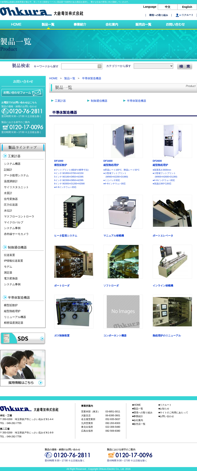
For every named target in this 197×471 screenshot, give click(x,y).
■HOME (136, 405)
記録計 (8, 169)
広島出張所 (87, 430)
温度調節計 (11, 181)
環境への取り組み (158, 15)
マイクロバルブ (13, 222)
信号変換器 (11, 198)
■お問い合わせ (166, 416)
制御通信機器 (99, 100)
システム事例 (12, 228)
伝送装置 (9, 254)
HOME (53, 78)
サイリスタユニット (16, 187)
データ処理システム (16, 175)
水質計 (8, 193)
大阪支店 (86, 415)
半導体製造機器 (91, 78)
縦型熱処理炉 (12, 311)
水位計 (8, 210)
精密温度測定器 (13, 322)
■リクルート (165, 405)
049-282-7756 (14, 436)
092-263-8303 (112, 423)
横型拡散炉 (11, 305)
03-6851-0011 (112, 411)
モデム (8, 266)
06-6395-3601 (112, 415)
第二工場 (4, 429)
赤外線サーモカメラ (16, 234)
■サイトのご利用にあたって (173, 412)
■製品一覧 (137, 408)
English (187, 6)
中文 (167, 6)
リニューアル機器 (15, 316)
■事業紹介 (137, 416)
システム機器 (12, 163)
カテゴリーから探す (139, 65)
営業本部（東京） (90, 411)
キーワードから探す (68, 66)
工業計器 (60, 100)
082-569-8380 (112, 430)
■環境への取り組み (142, 412)
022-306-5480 (112, 427)
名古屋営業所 (88, 419)
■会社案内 (137, 420)
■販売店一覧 (138, 424)
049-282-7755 (14, 423)
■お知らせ (163, 408)
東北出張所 (87, 427)
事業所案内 (87, 406)
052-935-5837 (112, 419)
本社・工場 (6, 415)
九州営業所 (87, 423)
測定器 (8, 272)
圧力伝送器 (11, 204)
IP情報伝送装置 (13, 260)
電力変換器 (11, 278)
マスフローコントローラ (19, 216)
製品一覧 (69, 78)
